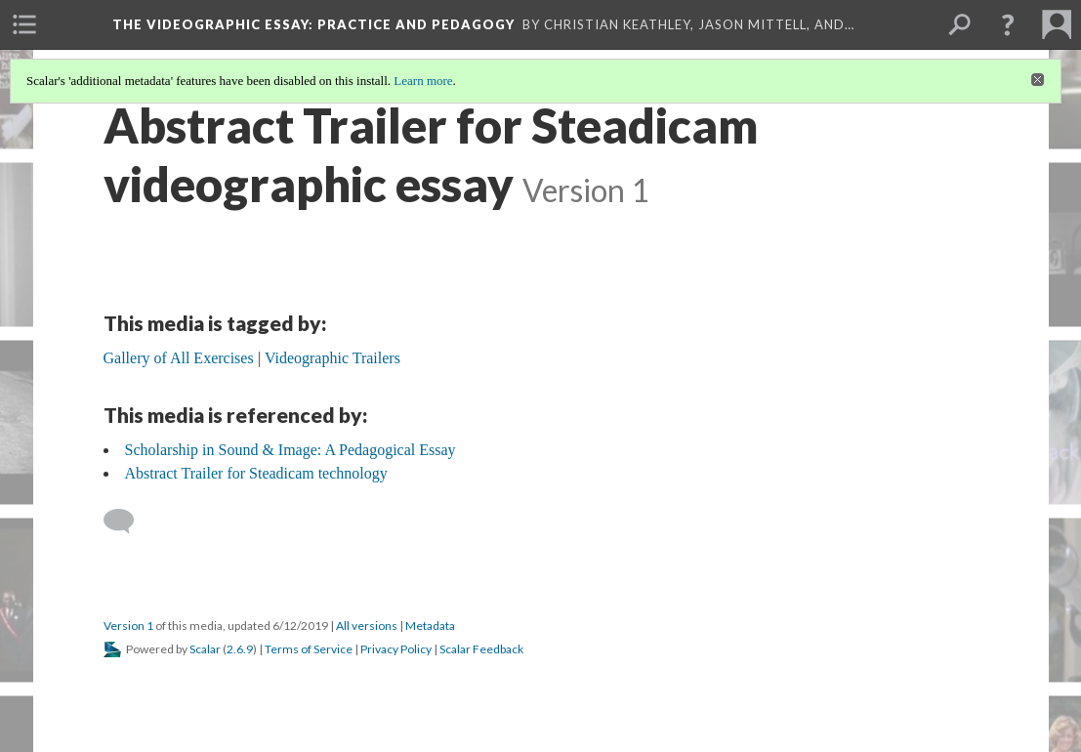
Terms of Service (309, 649)
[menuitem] (24, 24)
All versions (366, 625)
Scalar (205, 649)
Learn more (423, 80)
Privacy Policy (396, 649)
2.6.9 (240, 649)
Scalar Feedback (481, 649)
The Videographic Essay (313, 24)
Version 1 (128, 625)
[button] (1007, 24)
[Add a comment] (127, 521)
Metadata (430, 625)
